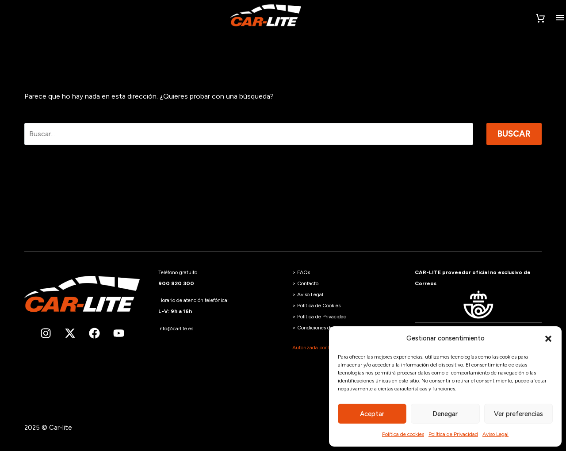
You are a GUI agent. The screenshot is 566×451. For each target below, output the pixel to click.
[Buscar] (248, 134)
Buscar (514, 134)
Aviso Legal (495, 434)
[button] (548, 338)
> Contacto (305, 283)
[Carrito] (540, 18)
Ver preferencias (518, 414)
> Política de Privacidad (319, 316)
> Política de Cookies (316, 305)
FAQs (303, 272)
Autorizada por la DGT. (319, 347)
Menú (560, 17)
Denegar (445, 414)
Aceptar (372, 414)
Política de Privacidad (453, 434)
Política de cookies (403, 434)
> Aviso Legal (307, 294)
